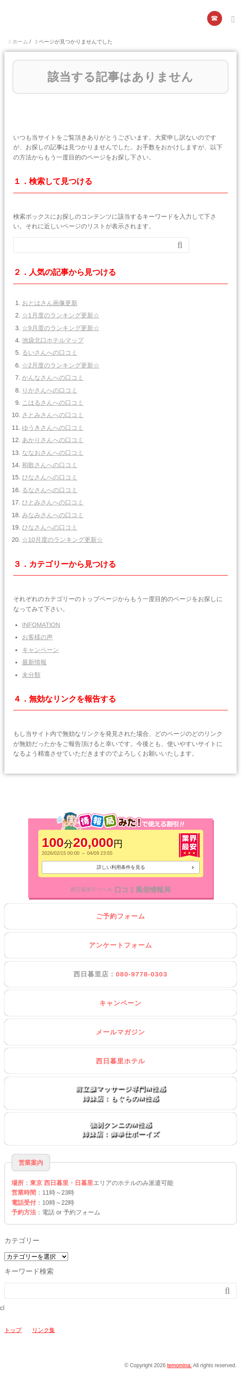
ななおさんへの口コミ (53, 452)
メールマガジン (120, 1032)
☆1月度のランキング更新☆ (60, 315)
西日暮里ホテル (120, 1061)
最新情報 (34, 662)
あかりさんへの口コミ (53, 439)
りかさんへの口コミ (49, 390)
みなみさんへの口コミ (53, 515)
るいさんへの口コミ (49, 352)
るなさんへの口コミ (49, 489)
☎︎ (215, 18)
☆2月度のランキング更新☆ (60, 365)
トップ (13, 1330)
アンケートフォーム (120, 945)
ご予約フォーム (120, 916)
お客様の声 (37, 637)
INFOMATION (41, 624)
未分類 (31, 674)
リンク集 (43, 1330)
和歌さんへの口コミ (49, 464)
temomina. (179, 1365)
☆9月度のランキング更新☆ (60, 327)
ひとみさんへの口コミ (53, 502)
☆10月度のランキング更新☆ (62, 539)
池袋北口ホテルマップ (53, 340)
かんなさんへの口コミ (53, 377)
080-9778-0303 (141, 974)
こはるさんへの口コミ (53, 402)
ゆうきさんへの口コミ (53, 427)
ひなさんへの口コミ (49, 477)
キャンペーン (40, 649)
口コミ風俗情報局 (142, 889)
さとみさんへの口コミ (53, 414)
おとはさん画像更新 (49, 302)
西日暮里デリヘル (91, 889)
